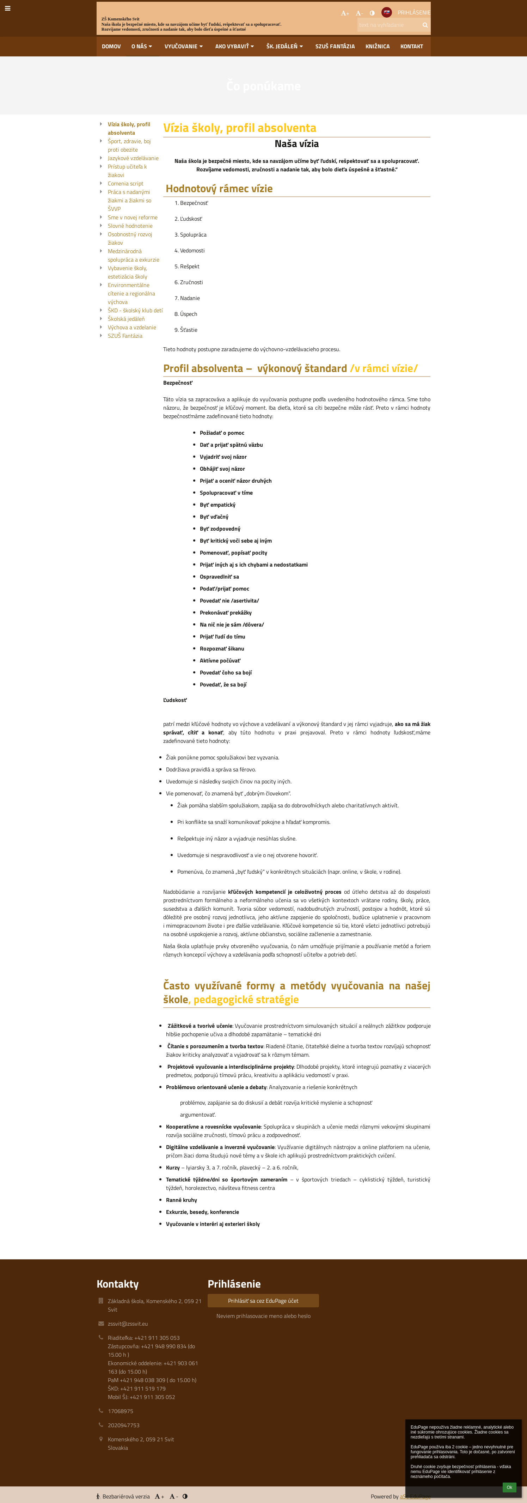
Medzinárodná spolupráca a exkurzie (133, 255)
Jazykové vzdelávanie (133, 158)
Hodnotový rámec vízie (218, 188)
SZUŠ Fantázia (125, 335)
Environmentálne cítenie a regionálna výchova (131, 293)
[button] (386, 12)
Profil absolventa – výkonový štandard (255, 368)
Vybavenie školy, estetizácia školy (127, 272)
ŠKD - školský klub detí (135, 310)
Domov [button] (111, 46)
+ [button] (345, 13)
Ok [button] (509, 1487)
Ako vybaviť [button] (235, 46)
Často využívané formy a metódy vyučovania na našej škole (296, 992)
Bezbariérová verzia (124, 1496)
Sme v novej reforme (133, 217)
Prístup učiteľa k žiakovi (127, 170)
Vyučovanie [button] (185, 46)
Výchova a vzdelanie (132, 327)
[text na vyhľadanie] (394, 25)
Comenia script (125, 183)
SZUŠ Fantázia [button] (335, 46)
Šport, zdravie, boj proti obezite (129, 145)
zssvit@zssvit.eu (128, 1323)
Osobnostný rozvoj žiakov (130, 238)
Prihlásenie (414, 12)
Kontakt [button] (411, 46)
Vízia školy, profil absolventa (129, 128)
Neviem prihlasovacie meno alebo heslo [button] (263, 1316)
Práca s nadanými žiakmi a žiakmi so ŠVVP (129, 200)
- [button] (359, 13)
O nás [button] (142, 46)
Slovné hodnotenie (130, 225)
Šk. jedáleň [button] (285, 46)
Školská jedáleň (126, 318)
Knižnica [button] (378, 46)
